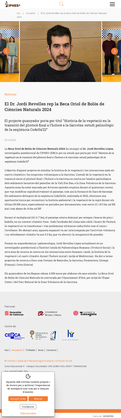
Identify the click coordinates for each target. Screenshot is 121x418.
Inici (18, 13)
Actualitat (30, 13)
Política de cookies (28, 413)
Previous (6, 51)
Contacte (51, 350)
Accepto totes (18, 398)
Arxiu (41, 350)
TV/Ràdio (30, 350)
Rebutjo (38, 398)
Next (114, 51)
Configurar (28, 406)
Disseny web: (103, 416)
